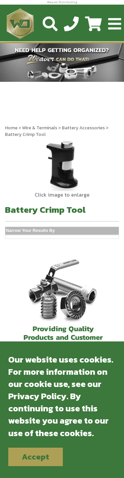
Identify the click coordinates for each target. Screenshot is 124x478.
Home (11, 127)
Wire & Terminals (39, 127)
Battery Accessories (83, 127)
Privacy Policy (37, 396)
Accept (35, 456)
